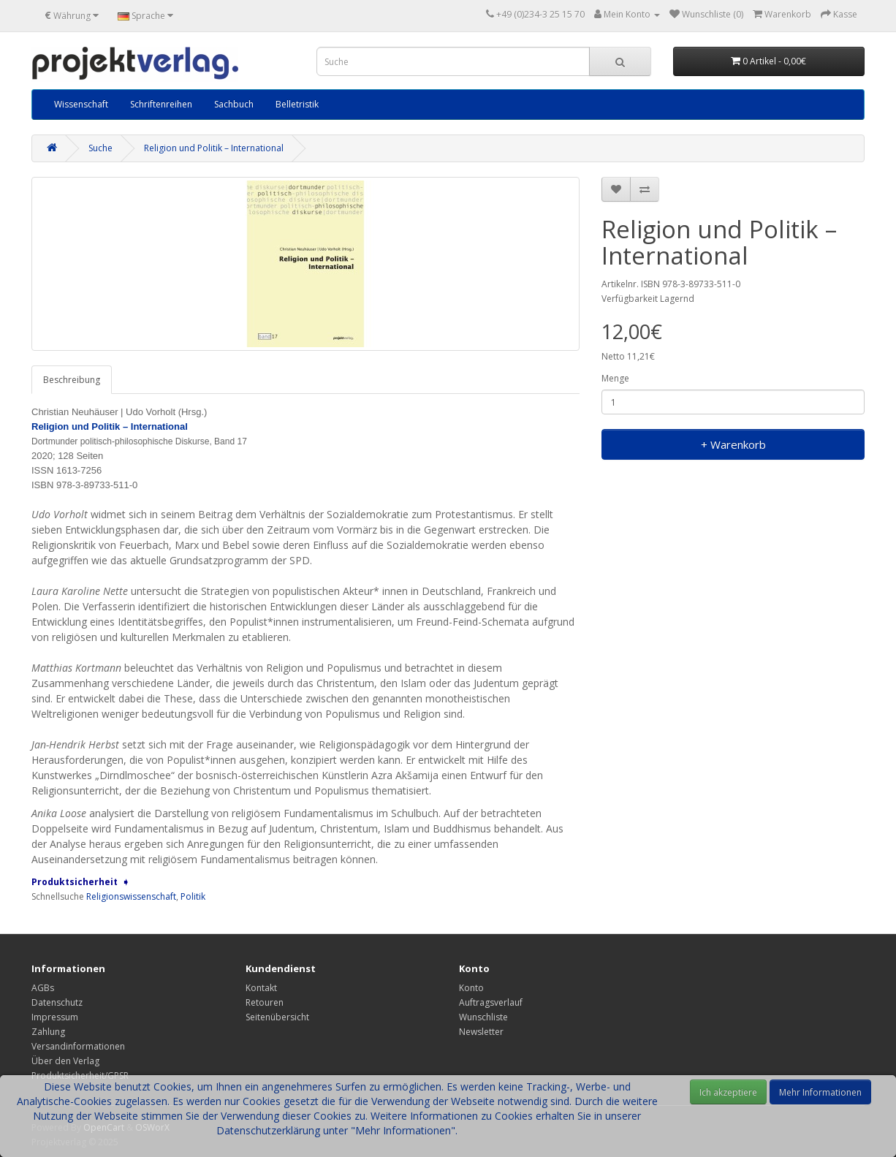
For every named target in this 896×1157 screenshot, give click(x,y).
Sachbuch (234, 104)
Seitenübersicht (277, 1017)
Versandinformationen (78, 1046)
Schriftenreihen (161, 104)
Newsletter (481, 1031)
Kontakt (261, 988)
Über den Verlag (65, 1061)
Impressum (54, 1017)
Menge (615, 378)
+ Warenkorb (733, 444)
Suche (100, 148)
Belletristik (297, 104)
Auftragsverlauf (491, 1002)
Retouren (265, 1002)
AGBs (42, 988)
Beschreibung (71, 379)
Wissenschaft (81, 104)
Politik (193, 896)
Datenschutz (57, 1002)
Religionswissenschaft (131, 896)
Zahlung (48, 1031)
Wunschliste (483, 1017)
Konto (471, 988)
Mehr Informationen (820, 1092)
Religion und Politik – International (214, 148)
